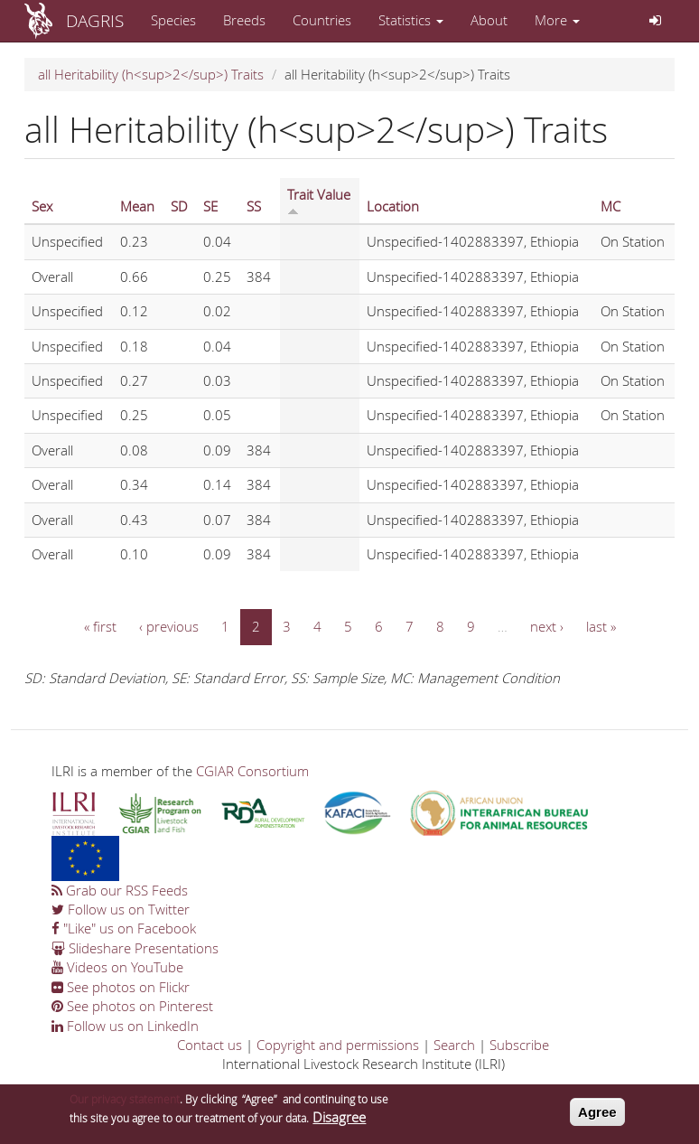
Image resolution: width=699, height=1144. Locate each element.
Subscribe (519, 1045)
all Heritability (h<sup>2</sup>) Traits (151, 74)
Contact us (209, 1045)
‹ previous (169, 626)
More (557, 20)
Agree (597, 1116)
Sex (42, 206)
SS (254, 206)
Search (454, 1045)
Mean (137, 206)
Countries (322, 20)
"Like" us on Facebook (123, 928)
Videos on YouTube (117, 967)
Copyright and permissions (337, 1045)
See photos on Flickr (120, 987)
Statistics (410, 20)
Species (173, 20)
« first (100, 626)
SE (210, 206)
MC (610, 206)
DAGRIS (95, 20)
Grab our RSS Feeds (119, 890)
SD (179, 206)
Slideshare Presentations (135, 948)
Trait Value (318, 200)
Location (393, 206)
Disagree (339, 1122)
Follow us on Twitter (120, 909)
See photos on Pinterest (132, 1006)
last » (601, 626)
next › (547, 626)
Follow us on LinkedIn (125, 1026)
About (489, 20)
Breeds (244, 20)
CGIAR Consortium (252, 771)
